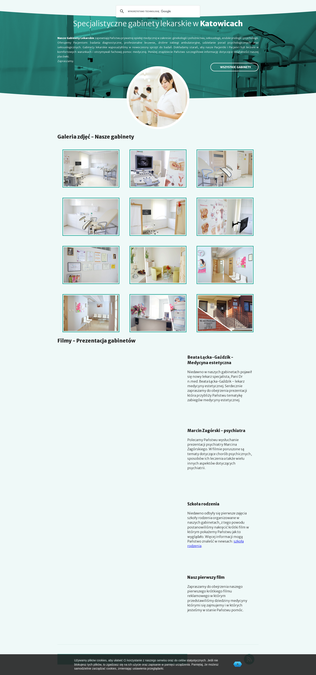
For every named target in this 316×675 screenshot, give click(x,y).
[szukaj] (157, 11)
